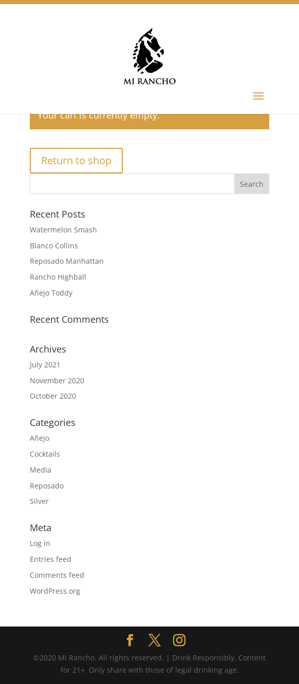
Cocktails (45, 454)
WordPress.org (55, 591)
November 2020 (57, 380)
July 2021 (45, 364)
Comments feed (57, 575)
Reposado (47, 486)
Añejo (39, 438)
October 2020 (53, 396)
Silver (39, 501)
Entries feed (50, 559)
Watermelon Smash (63, 229)
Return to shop (76, 160)
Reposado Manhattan (67, 261)
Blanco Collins (54, 245)
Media (40, 470)
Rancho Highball (58, 277)
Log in (40, 543)
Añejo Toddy (51, 293)
